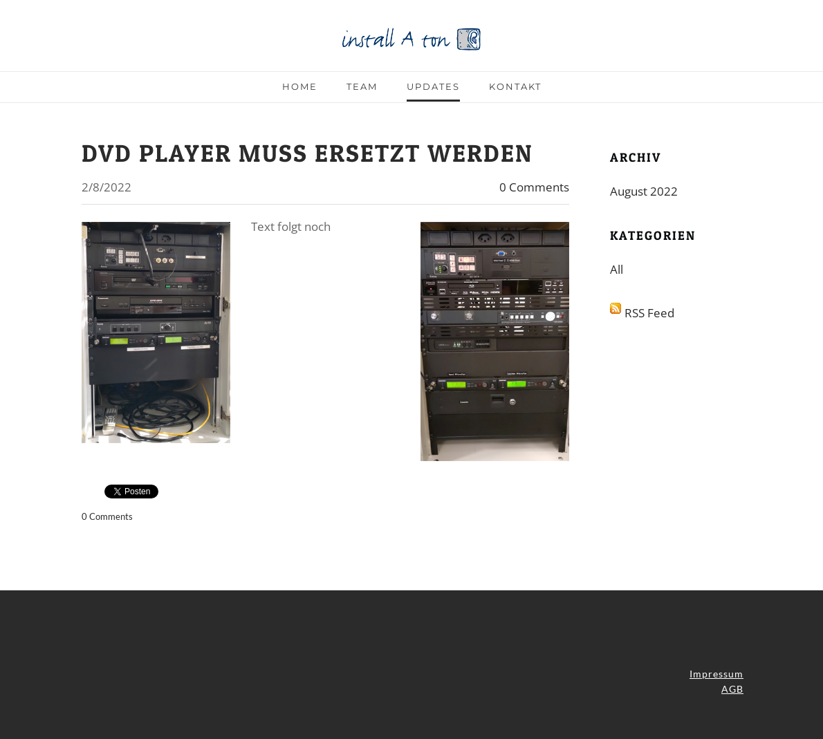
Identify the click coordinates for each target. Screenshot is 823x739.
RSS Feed (649, 313)
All (616, 269)
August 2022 (644, 191)
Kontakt (515, 86)
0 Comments (534, 187)
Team (362, 86)
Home (299, 86)
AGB (732, 689)
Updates (433, 86)
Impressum (716, 674)
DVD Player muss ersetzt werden (307, 153)
